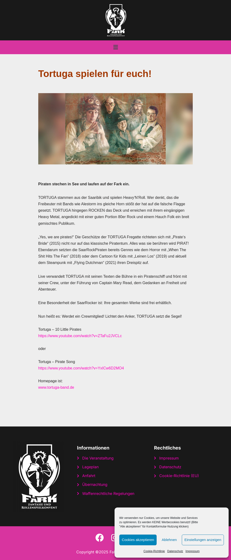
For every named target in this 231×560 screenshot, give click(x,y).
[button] (115, 47)
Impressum (192, 551)
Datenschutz (175, 551)
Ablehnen (169, 540)
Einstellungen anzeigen (202, 540)
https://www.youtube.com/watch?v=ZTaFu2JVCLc (80, 336)
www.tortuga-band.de (56, 387)
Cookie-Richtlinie (154, 551)
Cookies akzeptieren (138, 540)
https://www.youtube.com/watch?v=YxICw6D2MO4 (81, 368)
